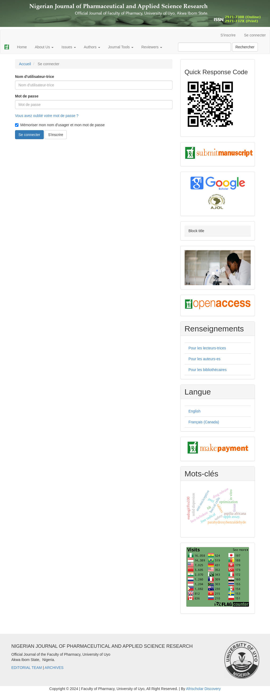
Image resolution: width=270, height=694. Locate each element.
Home (22, 47)
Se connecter (255, 35)
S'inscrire (227, 35)
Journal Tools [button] (120, 47)
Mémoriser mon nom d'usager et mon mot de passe (60, 125)
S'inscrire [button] (55, 135)
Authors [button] (92, 47)
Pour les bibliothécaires (208, 370)
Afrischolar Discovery (203, 689)
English (195, 411)
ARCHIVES (54, 667)
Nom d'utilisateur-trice (34, 76)
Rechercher (244, 47)
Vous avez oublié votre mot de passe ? (46, 116)
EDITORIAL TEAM (26, 667)
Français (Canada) (204, 422)
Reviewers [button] (151, 47)
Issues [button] (68, 47)
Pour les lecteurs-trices (207, 348)
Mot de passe (26, 96)
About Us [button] (44, 47)
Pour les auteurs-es (204, 359)
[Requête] (204, 47)
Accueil (25, 64)
